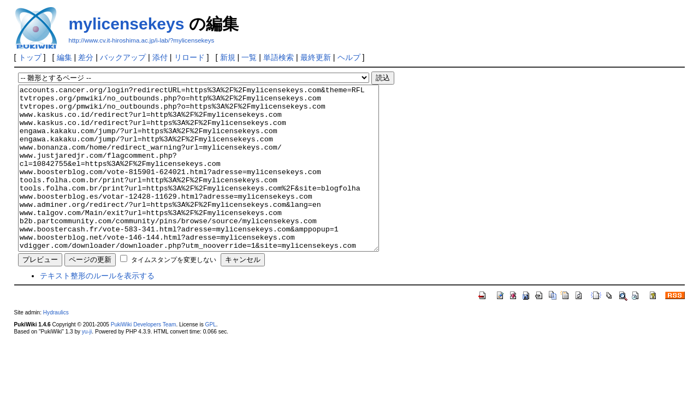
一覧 (249, 57)
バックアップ (123, 57)
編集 (64, 57)
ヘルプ (348, 57)
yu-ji (87, 364)
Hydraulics (56, 345)
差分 (85, 57)
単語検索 (278, 57)
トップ (30, 57)
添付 (160, 57)
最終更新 (315, 57)
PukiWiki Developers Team (143, 357)
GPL (210, 357)
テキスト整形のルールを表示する (97, 308)
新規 (227, 57)
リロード (189, 57)
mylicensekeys (127, 24)
